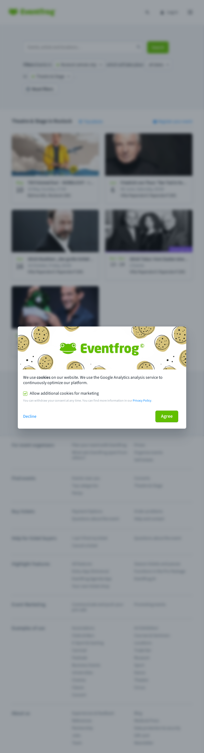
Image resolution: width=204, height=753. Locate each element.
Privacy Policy (142, 400)
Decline (29, 416)
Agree (167, 416)
